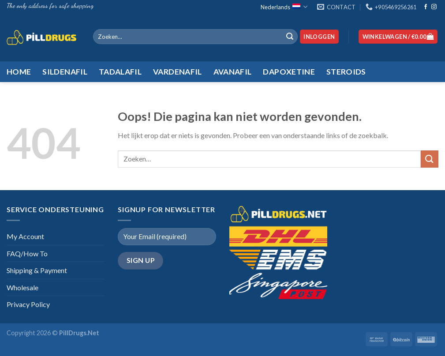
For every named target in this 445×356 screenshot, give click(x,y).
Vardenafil (177, 71)
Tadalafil (120, 71)
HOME (19, 71)
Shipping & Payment (37, 270)
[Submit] (289, 36)
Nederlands (284, 7)
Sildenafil (64, 71)
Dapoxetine (289, 71)
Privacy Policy (28, 304)
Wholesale (22, 287)
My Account (25, 236)
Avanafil (232, 71)
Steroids (346, 71)
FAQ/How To (27, 253)
